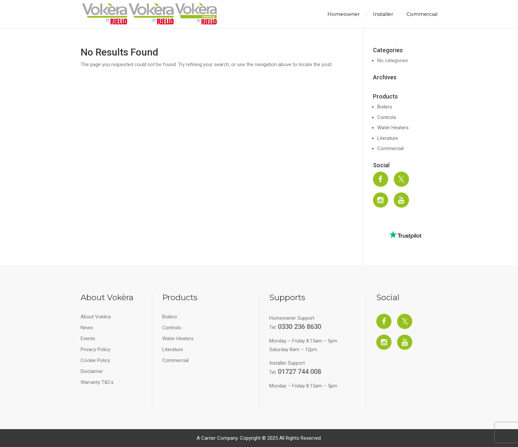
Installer (383, 14)
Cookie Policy (95, 360)
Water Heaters (393, 128)
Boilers (384, 107)
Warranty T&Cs (97, 382)
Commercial (421, 14)
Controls (386, 117)
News (87, 328)
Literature (387, 138)
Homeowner (343, 14)
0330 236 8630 (299, 327)
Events (88, 339)
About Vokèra (96, 317)
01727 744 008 (299, 372)
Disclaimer (92, 371)
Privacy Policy (95, 349)
